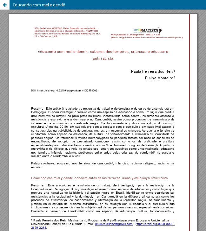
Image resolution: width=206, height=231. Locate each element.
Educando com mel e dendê (39, 5)
